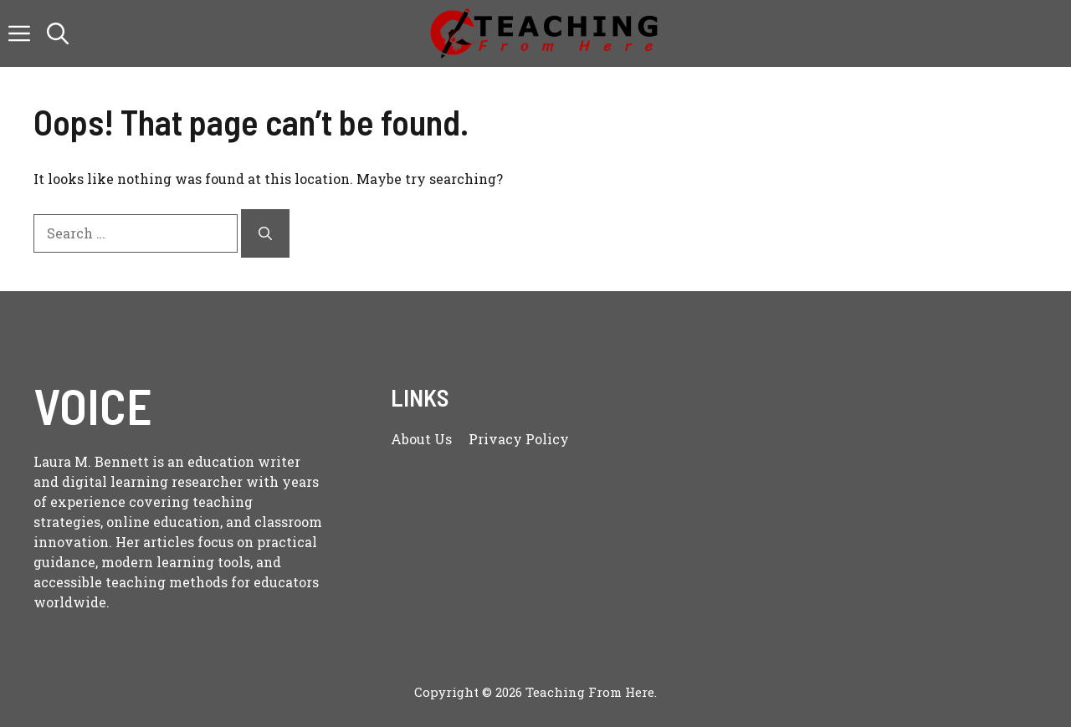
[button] (57, 33)
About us (421, 439)
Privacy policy (519, 439)
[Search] (265, 233)
